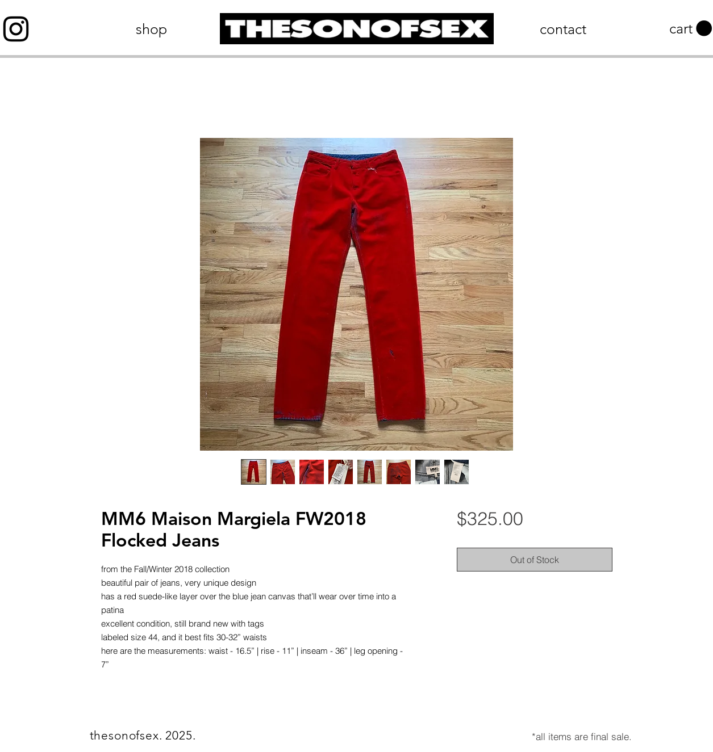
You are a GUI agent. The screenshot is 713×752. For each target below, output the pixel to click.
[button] (690, 28)
